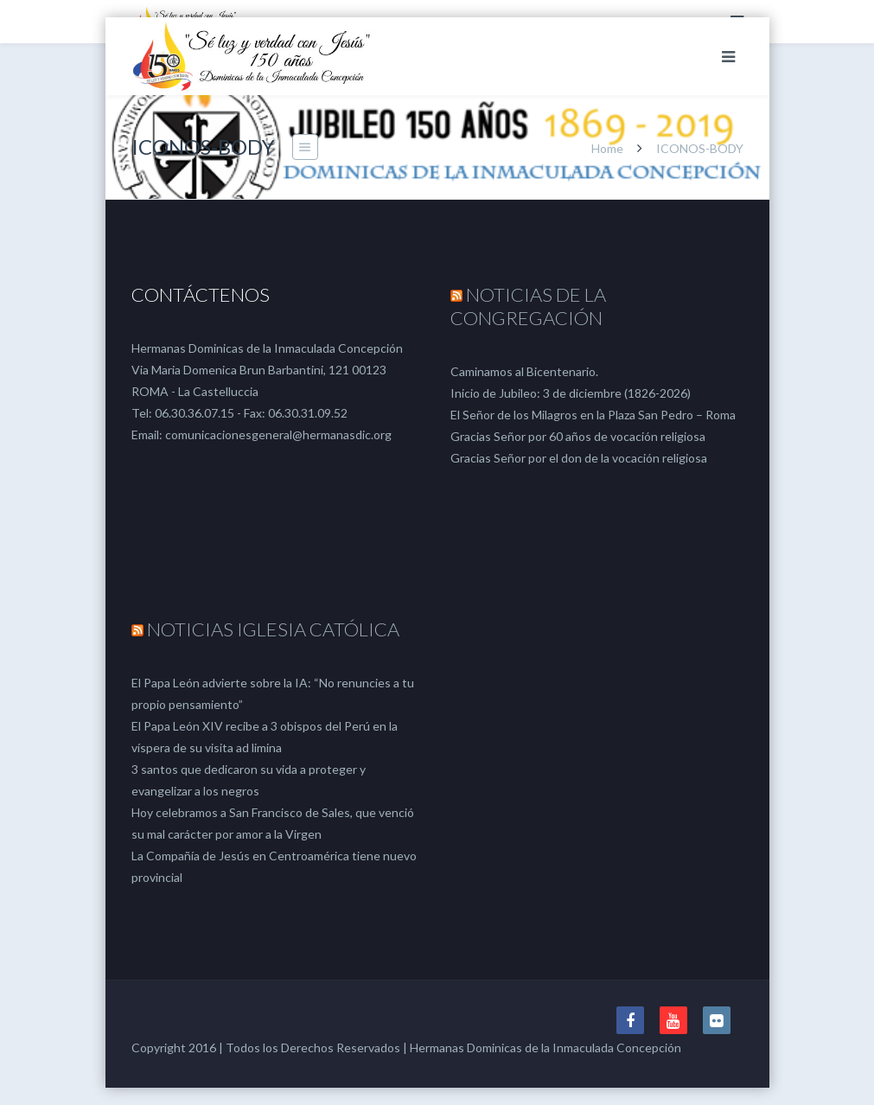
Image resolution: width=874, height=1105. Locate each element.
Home (607, 148)
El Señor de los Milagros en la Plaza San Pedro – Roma (593, 414)
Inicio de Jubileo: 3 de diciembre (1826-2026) (570, 393)
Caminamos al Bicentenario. (524, 371)
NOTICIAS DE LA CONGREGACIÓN (528, 306)
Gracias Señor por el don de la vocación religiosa (578, 457)
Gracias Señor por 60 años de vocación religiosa (577, 436)
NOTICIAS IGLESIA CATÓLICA (273, 629)
